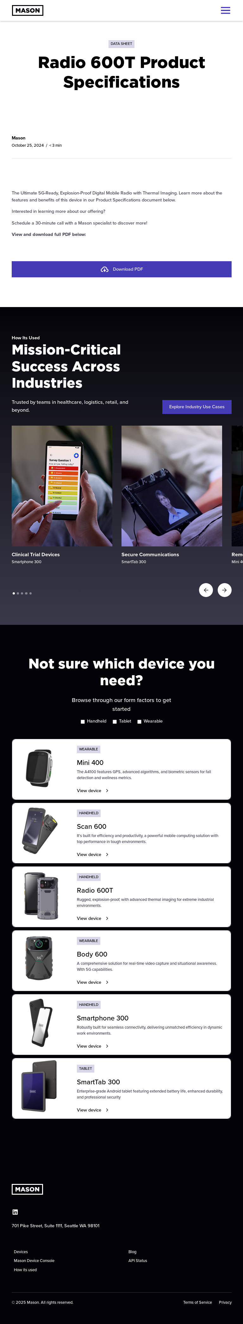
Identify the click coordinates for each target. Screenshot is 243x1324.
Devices (21, 1252)
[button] (224, 10)
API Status (137, 1261)
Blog (132, 1252)
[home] (27, 10)
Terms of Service (197, 1302)
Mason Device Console (34, 1261)
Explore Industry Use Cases (197, 406)
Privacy (225, 1302)
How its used (25, 1270)
